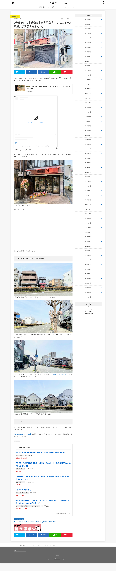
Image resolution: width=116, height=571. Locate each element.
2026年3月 (88, 24)
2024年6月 (88, 121)
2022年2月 (88, 250)
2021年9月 (88, 273)
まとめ (75, 7)
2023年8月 (88, 167)
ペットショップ (30, 521)
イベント (64, 7)
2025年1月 (88, 89)
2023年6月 (88, 176)
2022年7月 (88, 227)
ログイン (88, 307)
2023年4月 (88, 186)
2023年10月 (88, 158)
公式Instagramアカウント (21, 434)
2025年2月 (88, 84)
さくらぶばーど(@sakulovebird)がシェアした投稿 (35, 146)
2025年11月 (88, 42)
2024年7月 (88, 116)
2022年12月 (88, 204)
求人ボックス (66, 513)
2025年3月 (88, 79)
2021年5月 (88, 292)
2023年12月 (88, 149)
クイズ (69, 7)
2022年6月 (88, 232)
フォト (58, 7)
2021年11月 (88, 264)
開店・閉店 (42, 7)
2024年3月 (88, 135)
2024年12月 (88, 93)
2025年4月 (88, 75)
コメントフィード (89, 311)
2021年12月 (88, 260)
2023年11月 (88, 153)
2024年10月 (88, 102)
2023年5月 (88, 181)
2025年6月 (88, 65)
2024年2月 (88, 139)
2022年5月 (88, 237)
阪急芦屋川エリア (58, 521)
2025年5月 (88, 70)
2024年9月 (88, 107)
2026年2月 (88, 28)
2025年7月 (88, 61)
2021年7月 (88, 283)
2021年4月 (88, 297)
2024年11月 (88, 98)
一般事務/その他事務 (23, 490)
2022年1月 (88, 255)
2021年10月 (88, 269)
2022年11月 (88, 209)
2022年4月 (88, 241)
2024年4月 (88, 130)
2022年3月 (88, 246)
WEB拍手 (16, 441)
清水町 (45, 521)
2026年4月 (88, 19)
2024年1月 (88, 144)
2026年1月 (88, 33)
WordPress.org (89, 313)
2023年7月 (88, 172)
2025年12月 (88, 38)
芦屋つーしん (57, 559)
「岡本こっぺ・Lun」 (58, 374)
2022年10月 (88, 213)
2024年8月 (88, 112)
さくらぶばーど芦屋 (20, 521)
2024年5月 (88, 126)
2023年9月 (88, 163)
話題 (53, 7)
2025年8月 (88, 56)
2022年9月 (88, 218)
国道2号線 (39, 521)
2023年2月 (88, 195)
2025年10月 (88, 47)
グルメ (48, 7)
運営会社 (58, 556)
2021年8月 (88, 278)
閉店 (51, 521)
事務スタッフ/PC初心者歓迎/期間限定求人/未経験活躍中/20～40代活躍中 (40, 452)
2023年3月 (88, 190)
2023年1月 (88, 200)
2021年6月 (88, 287)
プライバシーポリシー (20, 551)
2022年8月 (88, 223)
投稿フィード (88, 309)
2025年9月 (88, 52)
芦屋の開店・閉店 (15, 16)
